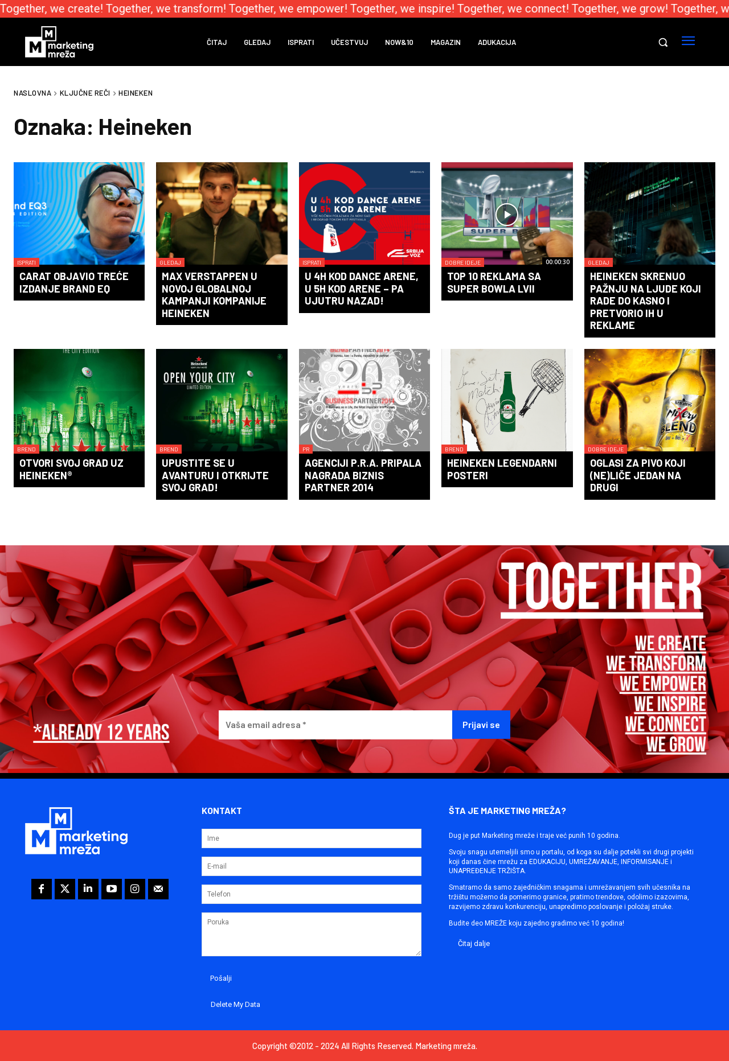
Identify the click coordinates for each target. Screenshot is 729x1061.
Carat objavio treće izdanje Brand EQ (74, 282)
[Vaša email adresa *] (335, 724)
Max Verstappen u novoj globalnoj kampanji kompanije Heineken (214, 294)
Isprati (26, 262)
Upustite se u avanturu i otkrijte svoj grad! (215, 475)
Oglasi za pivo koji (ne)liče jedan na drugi (638, 475)
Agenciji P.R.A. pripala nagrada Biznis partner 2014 (363, 475)
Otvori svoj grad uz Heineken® (71, 469)
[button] (663, 42)
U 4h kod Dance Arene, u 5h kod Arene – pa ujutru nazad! (362, 288)
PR (305, 449)
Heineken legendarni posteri (502, 469)
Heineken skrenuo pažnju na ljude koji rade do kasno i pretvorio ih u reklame (645, 300)
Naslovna (32, 92)
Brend (26, 449)
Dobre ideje (463, 262)
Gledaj (170, 262)
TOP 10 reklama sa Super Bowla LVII (494, 282)
